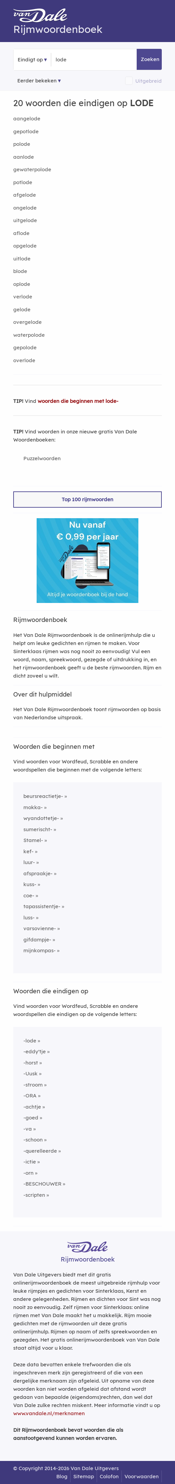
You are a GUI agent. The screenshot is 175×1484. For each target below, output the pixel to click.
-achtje (32, 1107)
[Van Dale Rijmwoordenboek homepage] (43, 17)
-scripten (34, 1195)
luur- (29, 862)
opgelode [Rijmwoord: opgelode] (25, 245)
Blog (61, 1476)
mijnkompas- (39, 950)
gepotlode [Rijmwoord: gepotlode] (26, 131)
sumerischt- (37, 829)
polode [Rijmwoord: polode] (21, 144)
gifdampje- (37, 939)
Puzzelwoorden (42, 458)
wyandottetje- (41, 818)
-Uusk (30, 1073)
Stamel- (33, 840)
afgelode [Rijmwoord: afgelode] (24, 195)
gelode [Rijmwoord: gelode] (22, 309)
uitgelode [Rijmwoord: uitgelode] (25, 220)
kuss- (29, 884)
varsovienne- (39, 928)
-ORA (30, 1095)
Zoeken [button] (150, 59)
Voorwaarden (141, 1476)
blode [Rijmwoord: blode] (20, 271)
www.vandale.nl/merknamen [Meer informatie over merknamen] (49, 1413)
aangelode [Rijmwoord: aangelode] (26, 118)
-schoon (33, 1139)
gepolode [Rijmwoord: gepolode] (25, 347)
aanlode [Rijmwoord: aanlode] (23, 157)
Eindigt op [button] (30, 59)
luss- (29, 917)
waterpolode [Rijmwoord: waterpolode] (29, 335)
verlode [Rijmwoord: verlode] (22, 296)
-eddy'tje (34, 1051)
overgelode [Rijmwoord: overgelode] (27, 322)
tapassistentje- (41, 906)
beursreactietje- (43, 796)
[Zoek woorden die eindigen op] (89, 59)
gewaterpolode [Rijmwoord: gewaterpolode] (32, 169)
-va (27, 1129)
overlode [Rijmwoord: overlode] (24, 360)
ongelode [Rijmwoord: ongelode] (25, 207)
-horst (30, 1062)
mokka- (33, 807)
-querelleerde (40, 1151)
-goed (30, 1117)
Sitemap (83, 1476)
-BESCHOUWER (42, 1183)
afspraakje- (38, 873)
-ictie (29, 1161)
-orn (28, 1173)
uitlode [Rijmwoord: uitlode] (22, 258)
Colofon (109, 1476)
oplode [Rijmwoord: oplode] (21, 284)
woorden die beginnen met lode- (78, 401)
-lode (29, 1040)
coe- (28, 895)
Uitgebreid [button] (148, 81)
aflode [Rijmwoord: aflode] (21, 233)
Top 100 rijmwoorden (87, 499)
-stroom (33, 1084)
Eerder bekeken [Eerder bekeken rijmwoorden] (37, 80)
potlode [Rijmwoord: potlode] (22, 182)
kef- (28, 851)
